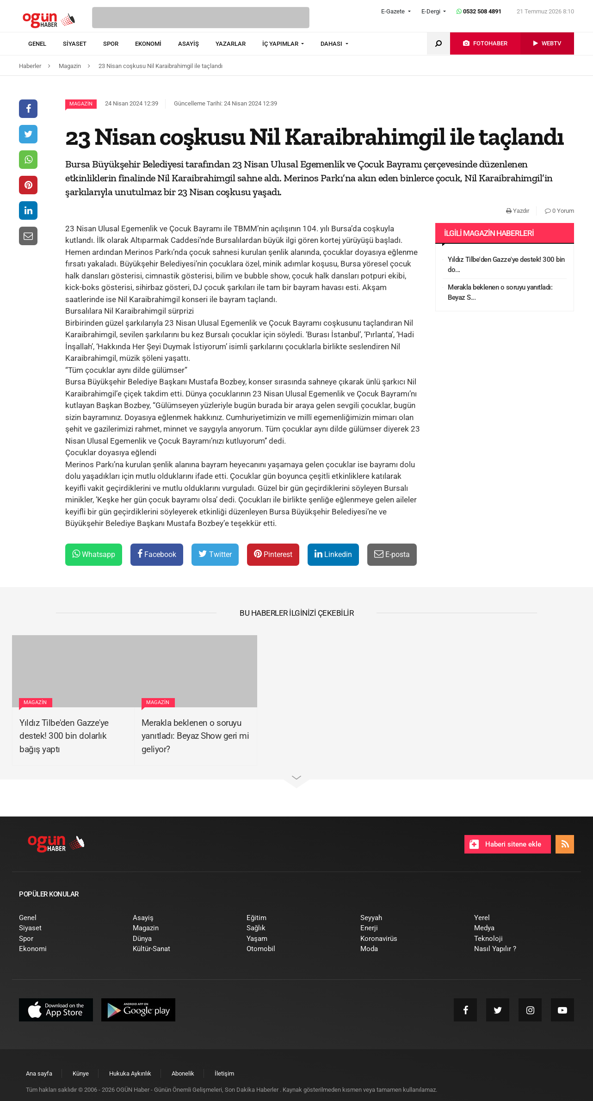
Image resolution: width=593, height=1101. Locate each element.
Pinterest (273, 554)
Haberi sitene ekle (505, 844)
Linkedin (333, 554)
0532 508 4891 (479, 11)
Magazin (81, 104)
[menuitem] (45, 44)
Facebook (156, 554)
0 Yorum (559, 210)
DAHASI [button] (332, 43)
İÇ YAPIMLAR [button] (281, 43)
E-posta (392, 554)
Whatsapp (93, 554)
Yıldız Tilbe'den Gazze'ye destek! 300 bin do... (506, 264)
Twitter (215, 554)
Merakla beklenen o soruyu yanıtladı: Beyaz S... (500, 292)
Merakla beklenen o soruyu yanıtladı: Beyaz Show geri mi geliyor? (195, 736)
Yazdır (517, 210)
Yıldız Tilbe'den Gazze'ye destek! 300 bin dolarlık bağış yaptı (64, 736)
